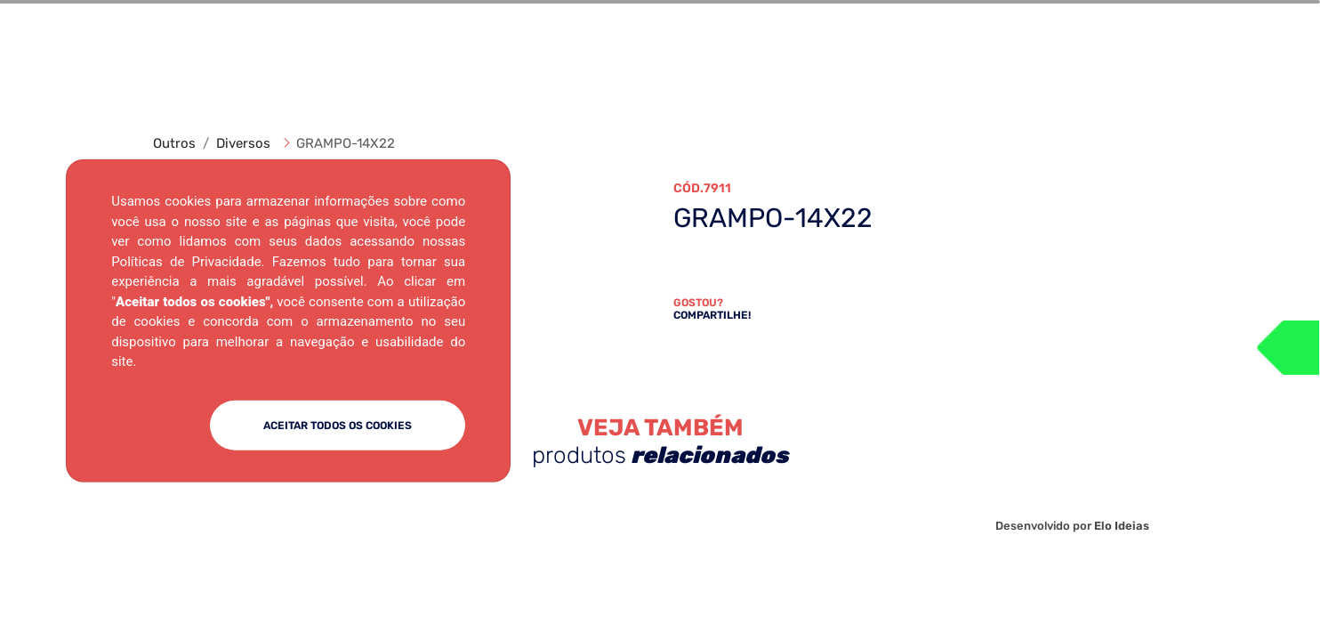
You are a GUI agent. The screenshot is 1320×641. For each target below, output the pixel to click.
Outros (174, 143)
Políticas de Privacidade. (187, 261)
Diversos (243, 143)
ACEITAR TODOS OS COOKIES (337, 424)
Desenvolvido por (1072, 525)
